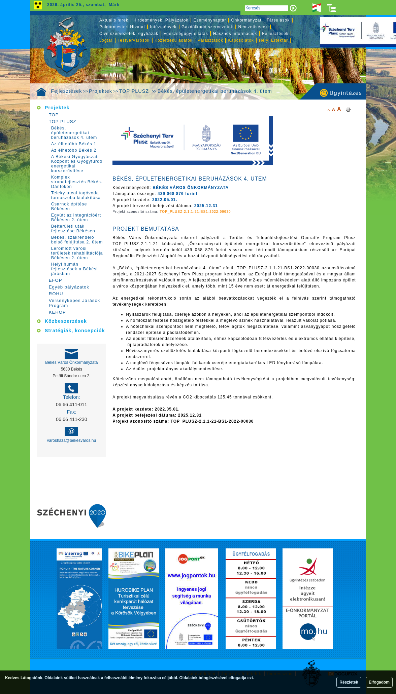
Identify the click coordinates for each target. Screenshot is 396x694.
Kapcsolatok (241, 40)
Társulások (278, 20)
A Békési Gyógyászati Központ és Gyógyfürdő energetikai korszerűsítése (77, 163)
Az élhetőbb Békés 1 (74, 144)
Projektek (100, 91)
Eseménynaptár (209, 20)
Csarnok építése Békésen (69, 206)
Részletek (348, 682)
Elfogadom (379, 682)
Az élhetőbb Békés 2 (74, 150)
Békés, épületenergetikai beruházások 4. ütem (215, 91)
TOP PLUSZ (135, 91)
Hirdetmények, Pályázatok (160, 20)
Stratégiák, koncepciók (75, 330)
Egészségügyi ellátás (185, 33)
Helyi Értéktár (273, 40)
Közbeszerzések (66, 321)
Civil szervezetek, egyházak (128, 33)
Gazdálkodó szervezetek (207, 27)
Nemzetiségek (253, 27)
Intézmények (163, 27)
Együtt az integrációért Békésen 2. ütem (76, 217)
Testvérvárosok (134, 40)
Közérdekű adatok (174, 40)
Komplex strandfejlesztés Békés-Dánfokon (77, 182)
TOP (54, 114)
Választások (210, 40)
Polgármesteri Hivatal (122, 27)
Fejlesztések (66, 91)
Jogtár (105, 40)
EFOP (55, 280)
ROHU (56, 293)
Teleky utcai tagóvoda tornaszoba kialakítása (76, 195)
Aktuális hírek (113, 20)
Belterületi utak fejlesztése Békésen (73, 228)
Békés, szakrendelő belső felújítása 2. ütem (77, 239)
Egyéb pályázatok (69, 287)
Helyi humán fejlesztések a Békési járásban (74, 269)
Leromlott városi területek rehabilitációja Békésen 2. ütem (77, 253)
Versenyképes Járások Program (74, 303)
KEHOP (57, 312)
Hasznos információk (235, 33)
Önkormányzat (246, 20)
